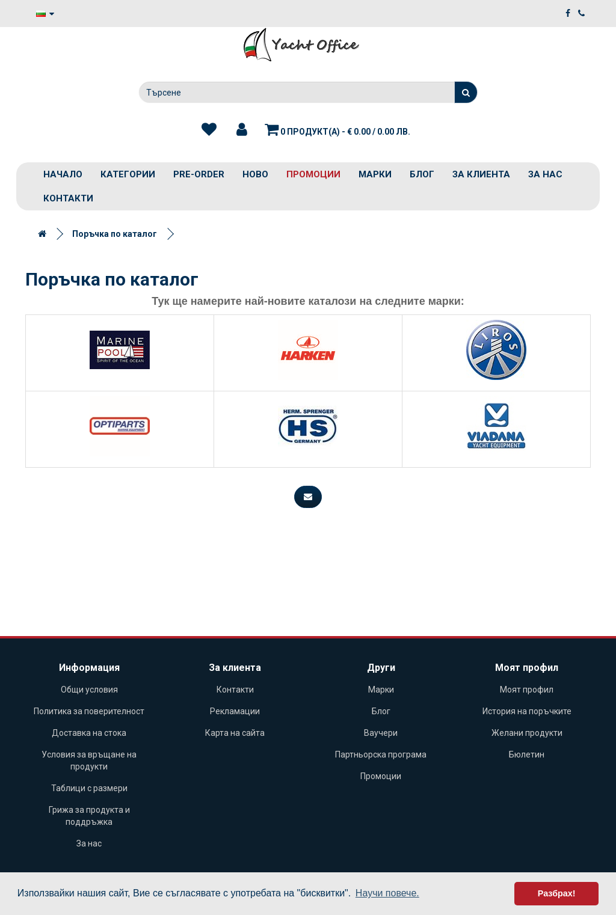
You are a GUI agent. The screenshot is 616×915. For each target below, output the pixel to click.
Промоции (313, 174)
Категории (127, 174)
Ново (255, 174)
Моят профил (526, 689)
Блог (422, 174)
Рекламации (235, 711)
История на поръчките (526, 711)
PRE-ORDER (198, 174)
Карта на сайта (235, 733)
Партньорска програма (381, 754)
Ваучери (381, 733)
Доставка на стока (89, 733)
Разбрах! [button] (557, 893)
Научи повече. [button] (387, 893)
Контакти (68, 198)
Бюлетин (526, 754)
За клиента (481, 174)
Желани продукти (526, 733)
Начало (62, 174)
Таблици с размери (89, 788)
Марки (375, 174)
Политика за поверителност (89, 711)
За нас (545, 174)
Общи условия (89, 689)
